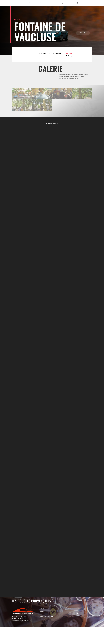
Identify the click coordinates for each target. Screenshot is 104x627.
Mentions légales (44, 613)
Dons (72, 3)
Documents (54, 3)
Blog (62, 3)
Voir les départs (83, 33)
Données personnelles (45, 619)
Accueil (28, 3)
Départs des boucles (37, 3)
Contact (67, 3)
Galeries (46, 3)
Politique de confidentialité (46, 616)
